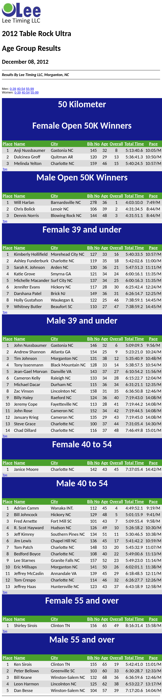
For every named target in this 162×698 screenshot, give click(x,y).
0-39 (13, 89)
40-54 (21, 89)
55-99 (30, 89)
